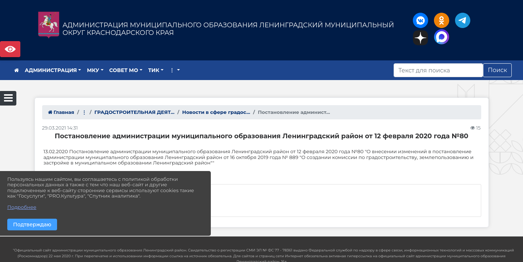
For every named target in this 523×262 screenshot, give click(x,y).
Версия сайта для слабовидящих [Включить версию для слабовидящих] (10, 49)
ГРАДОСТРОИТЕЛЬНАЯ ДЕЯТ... (134, 112)
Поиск (497, 70)
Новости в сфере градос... (216, 112)
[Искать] (438, 70)
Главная (61, 112)
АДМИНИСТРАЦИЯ (51, 70)
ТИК (154, 70)
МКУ (93, 70)
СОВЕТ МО (123, 70)
